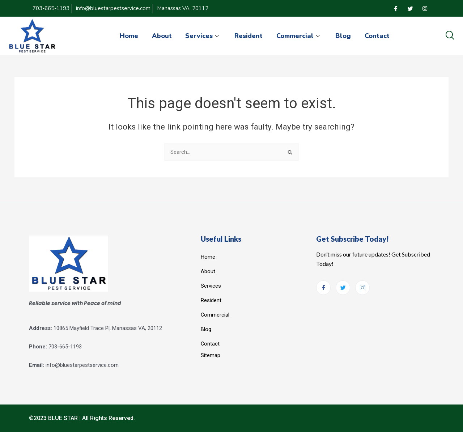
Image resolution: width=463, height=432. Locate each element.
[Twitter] (410, 8)
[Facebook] (395, 8)
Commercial (299, 35)
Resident (248, 35)
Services (202, 35)
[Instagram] (424, 8)
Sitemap (210, 355)
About (160, 35)
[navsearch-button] (449, 36)
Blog (344, 35)
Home (126, 35)
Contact (379, 35)
